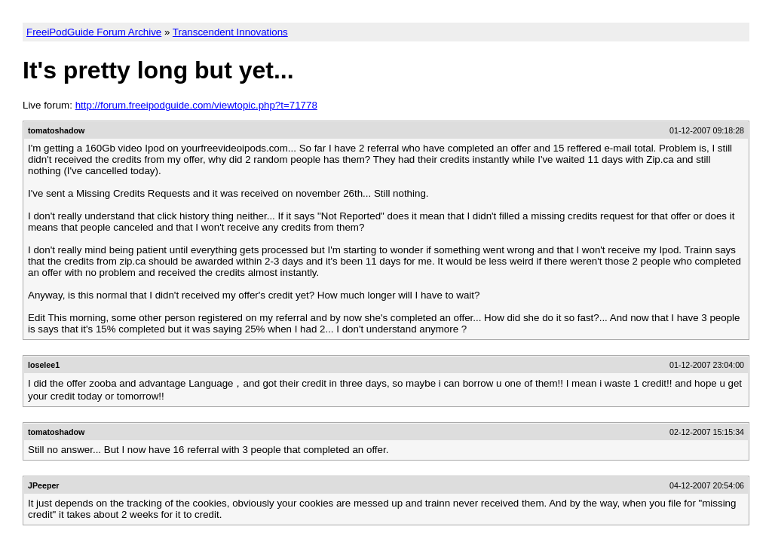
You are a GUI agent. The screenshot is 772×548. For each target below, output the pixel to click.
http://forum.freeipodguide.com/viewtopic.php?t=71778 (196, 105)
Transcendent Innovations (230, 32)
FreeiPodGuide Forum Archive (93, 32)
